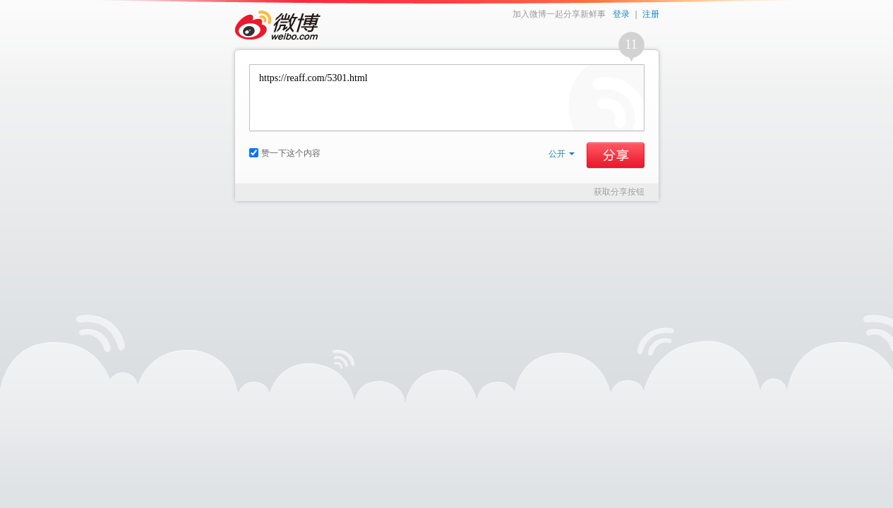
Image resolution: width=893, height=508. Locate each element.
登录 (621, 14)
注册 (650, 14)
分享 (615, 155)
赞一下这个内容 (284, 153)
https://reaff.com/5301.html (447, 97)
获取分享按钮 (619, 192)
